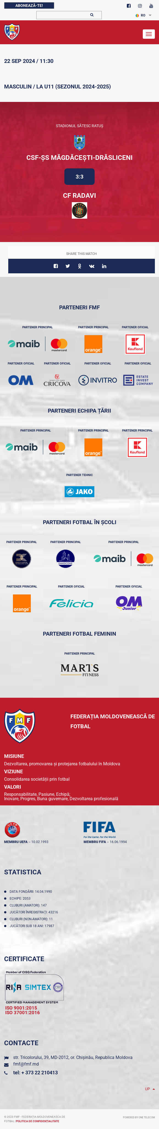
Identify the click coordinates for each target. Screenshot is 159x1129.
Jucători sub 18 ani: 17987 (33, 926)
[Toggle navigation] (149, 34)
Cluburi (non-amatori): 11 (32, 919)
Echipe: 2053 (21, 898)
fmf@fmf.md (26, 1064)
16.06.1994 (118, 842)
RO (140, 15)
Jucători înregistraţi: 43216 (35, 912)
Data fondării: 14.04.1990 (32, 892)
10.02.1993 (39, 842)
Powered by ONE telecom (139, 1117)
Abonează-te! (29, 5)
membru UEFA (16, 842)
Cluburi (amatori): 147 (29, 905)
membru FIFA (95, 842)
